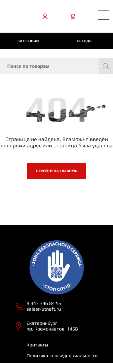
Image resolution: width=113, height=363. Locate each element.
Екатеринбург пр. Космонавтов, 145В (52, 326)
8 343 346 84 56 (44, 303)
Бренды (85, 41)
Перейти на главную (56, 171)
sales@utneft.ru (44, 309)
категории (28, 41)
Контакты (37, 345)
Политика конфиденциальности (62, 355)
